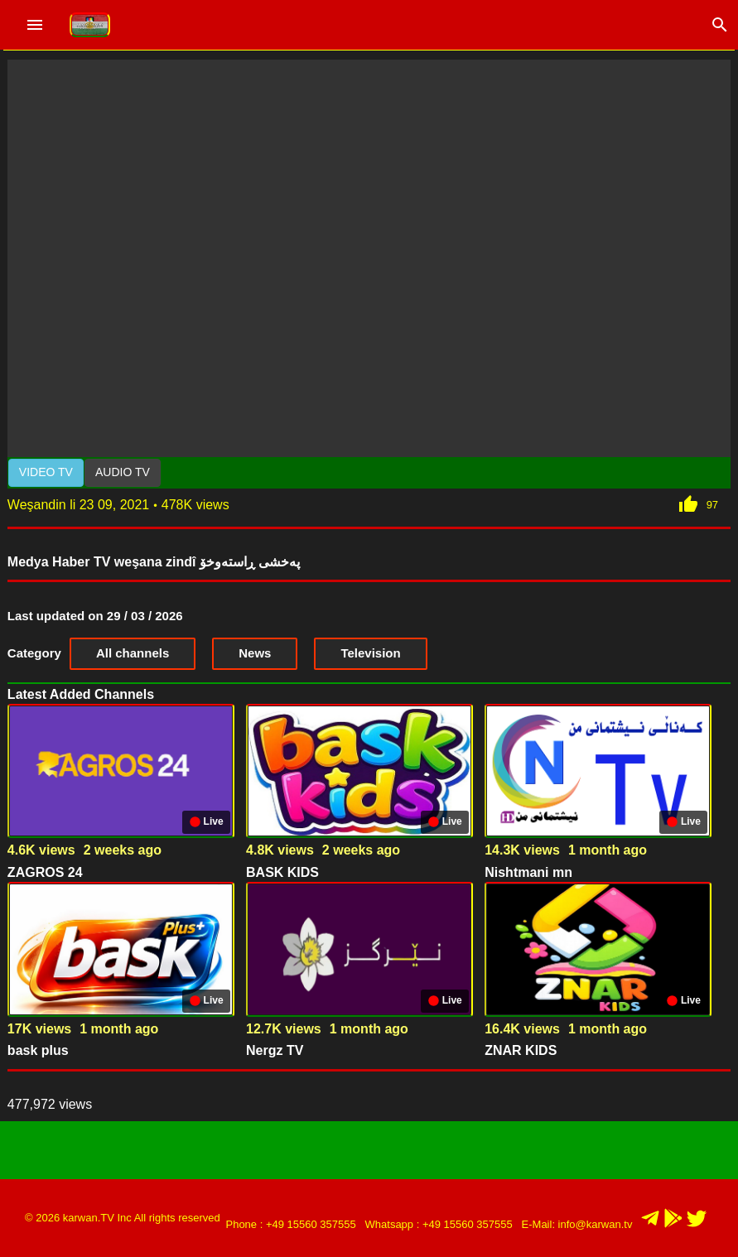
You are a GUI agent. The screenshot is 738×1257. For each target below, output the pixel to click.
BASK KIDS (282, 872)
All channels (132, 653)
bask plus (38, 1050)
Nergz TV (274, 1050)
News (255, 653)
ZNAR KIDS (521, 1050)
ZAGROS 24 (45, 872)
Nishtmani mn (528, 872)
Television (370, 653)
